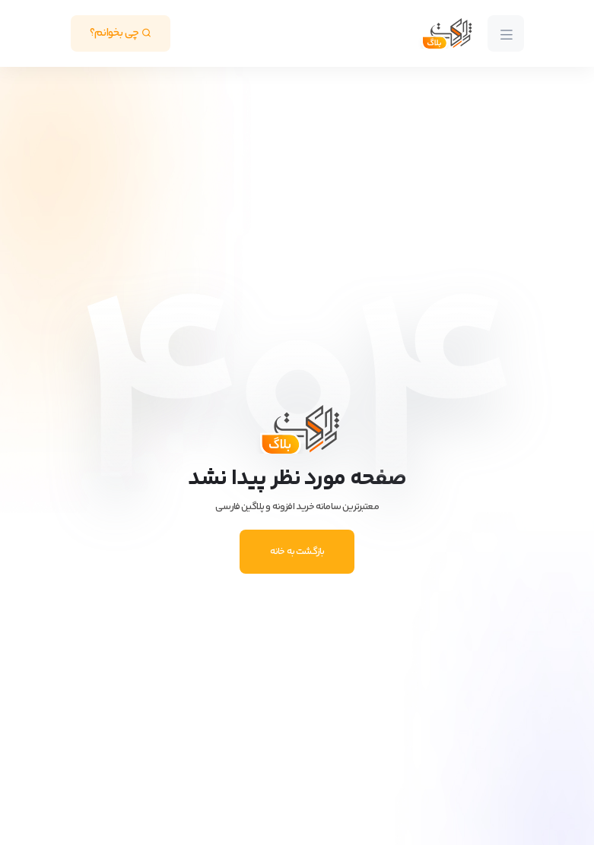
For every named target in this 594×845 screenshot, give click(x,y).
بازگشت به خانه (297, 551)
